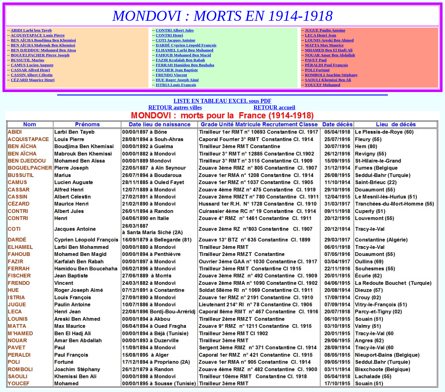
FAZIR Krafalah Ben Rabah (180, 60)
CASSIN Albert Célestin (31, 75)
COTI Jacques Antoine (175, 40)
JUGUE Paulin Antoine (325, 30)
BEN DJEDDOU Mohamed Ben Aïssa (43, 50)
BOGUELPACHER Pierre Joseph (40, 55)
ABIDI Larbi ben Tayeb (31, 30)
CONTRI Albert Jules (175, 30)
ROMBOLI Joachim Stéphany (331, 75)
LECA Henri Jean (320, 35)
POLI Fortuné (317, 70)
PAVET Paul (316, 60)
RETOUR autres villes (175, 107)
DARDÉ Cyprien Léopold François (186, 45)
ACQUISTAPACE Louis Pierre (38, 35)
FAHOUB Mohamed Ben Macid (183, 55)
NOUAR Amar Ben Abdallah (330, 55)
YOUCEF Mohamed (322, 84)
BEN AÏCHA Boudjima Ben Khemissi (43, 40)
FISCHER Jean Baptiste (177, 70)
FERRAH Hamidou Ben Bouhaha (185, 65)
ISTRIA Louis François (176, 84)
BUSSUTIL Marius (27, 60)
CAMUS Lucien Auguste (32, 65)
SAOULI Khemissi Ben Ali (328, 79)
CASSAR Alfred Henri (30, 70)
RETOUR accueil (274, 107)
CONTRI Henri (169, 35)
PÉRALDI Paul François (326, 65)
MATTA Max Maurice (324, 45)
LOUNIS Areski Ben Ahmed (329, 40)
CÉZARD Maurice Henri (33, 79)
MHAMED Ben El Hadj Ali (328, 50)
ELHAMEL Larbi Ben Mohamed (184, 50)
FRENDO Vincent (171, 75)
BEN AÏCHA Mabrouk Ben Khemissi (43, 45)
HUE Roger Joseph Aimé (177, 79)
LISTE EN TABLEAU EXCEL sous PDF (222, 101)
